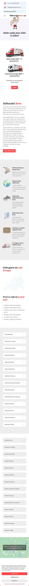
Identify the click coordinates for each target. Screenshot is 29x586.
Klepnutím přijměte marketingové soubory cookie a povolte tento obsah (14, 547)
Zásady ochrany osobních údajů (18, 583)
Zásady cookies (7, 583)
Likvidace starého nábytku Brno (18, 229)
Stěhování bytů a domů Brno (18, 168)
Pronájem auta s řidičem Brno (18, 244)
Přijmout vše (14, 573)
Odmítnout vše (14, 577)
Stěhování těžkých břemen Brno (17, 198)
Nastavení (14, 580)
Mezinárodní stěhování (16, 182)
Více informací (9, 151)
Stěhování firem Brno (17, 214)
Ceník (14, 87)
